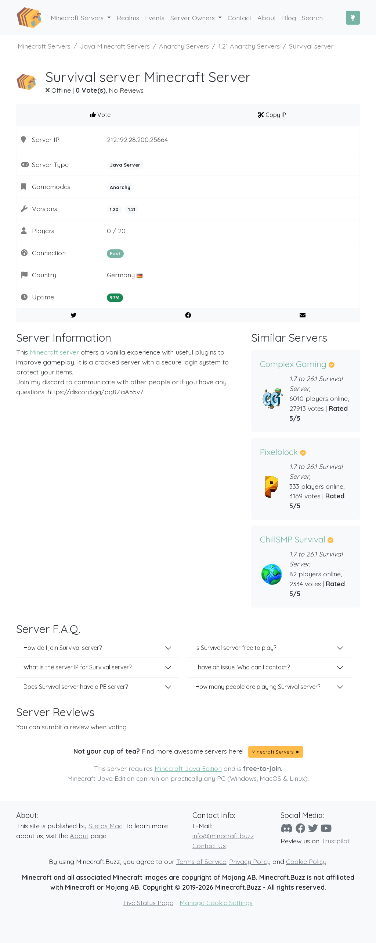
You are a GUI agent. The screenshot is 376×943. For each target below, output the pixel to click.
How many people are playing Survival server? (257, 686)
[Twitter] (313, 828)
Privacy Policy (250, 861)
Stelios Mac (105, 826)
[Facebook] (301, 828)
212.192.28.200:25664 (137, 139)
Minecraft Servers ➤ (276, 751)
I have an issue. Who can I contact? (242, 667)
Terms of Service (201, 861)
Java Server (125, 165)
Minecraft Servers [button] (78, 18)
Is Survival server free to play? (235, 647)
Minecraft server (54, 352)
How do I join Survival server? (63, 647)
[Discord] (287, 828)
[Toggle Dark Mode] (353, 18)
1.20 (114, 209)
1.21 (131, 209)
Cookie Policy (306, 861)
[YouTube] (326, 828)
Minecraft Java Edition (188, 768)
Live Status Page (148, 902)
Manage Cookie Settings (216, 902)
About (79, 836)
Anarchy (120, 187)
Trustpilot (335, 841)
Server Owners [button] (193, 18)
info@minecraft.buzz (223, 836)
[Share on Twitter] (73, 315)
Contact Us (209, 845)
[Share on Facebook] (188, 315)
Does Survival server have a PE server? (76, 686)
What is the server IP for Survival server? (77, 667)
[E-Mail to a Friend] (302, 315)
